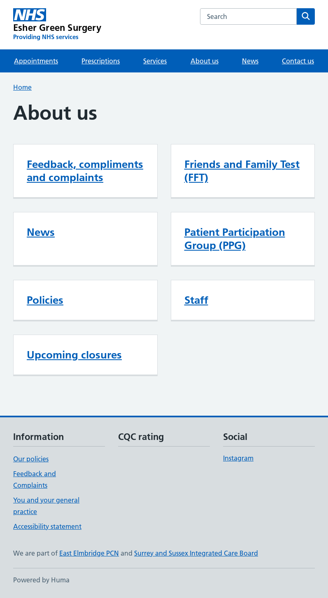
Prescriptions (100, 61)
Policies (45, 300)
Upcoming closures (74, 354)
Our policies (31, 459)
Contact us (298, 61)
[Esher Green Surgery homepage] (57, 24)
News (250, 61)
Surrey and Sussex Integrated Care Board (196, 553)
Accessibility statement (47, 526)
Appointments (36, 61)
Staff (196, 300)
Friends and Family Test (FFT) (242, 171)
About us (205, 61)
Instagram (238, 458)
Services (155, 61)
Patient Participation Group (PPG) (234, 239)
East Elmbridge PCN (89, 553)
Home (22, 87)
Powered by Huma (41, 580)
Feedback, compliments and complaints (85, 171)
